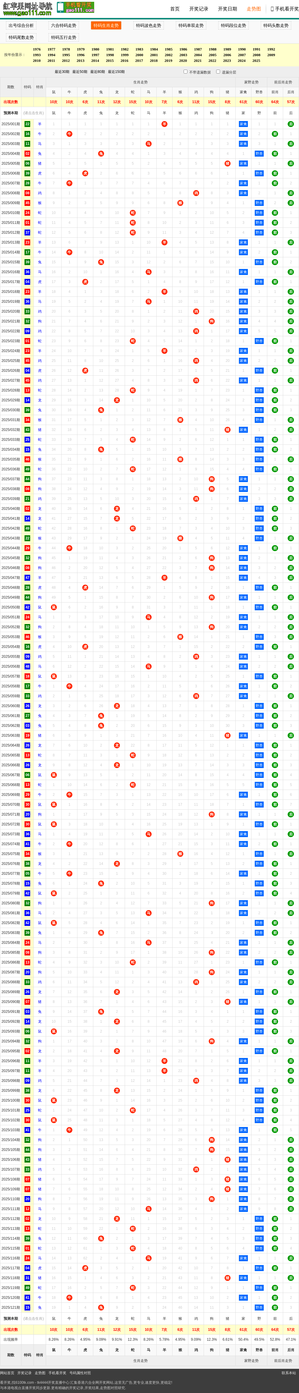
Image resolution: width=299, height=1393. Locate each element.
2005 (212, 55)
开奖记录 (198, 8)
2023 (227, 60)
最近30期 (62, 72)
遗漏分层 (224, 72)
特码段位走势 (233, 25)
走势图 (254, 8)
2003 (183, 55)
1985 (169, 49)
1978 (66, 49)
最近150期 (116, 72)
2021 (198, 60)
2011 (51, 60)
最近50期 (79, 72)
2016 (124, 60)
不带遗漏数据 (196, 72)
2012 (66, 60)
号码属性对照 (80, 1373)
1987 (198, 49)
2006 (227, 55)
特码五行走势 (63, 37)
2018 (154, 60)
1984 (154, 49)
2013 (80, 60)
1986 (183, 49)
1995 (66, 55)
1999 (125, 55)
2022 (212, 60)
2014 (95, 60)
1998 (110, 55)
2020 (183, 60)
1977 (51, 49)
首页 (175, 8)
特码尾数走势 (21, 37)
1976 (37, 49)
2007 (242, 55)
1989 (227, 49)
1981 (110, 49)
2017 (139, 60)
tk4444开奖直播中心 (53, 1382)
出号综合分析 (21, 25)
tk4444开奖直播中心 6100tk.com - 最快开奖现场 (27, 9)
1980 (95, 49)
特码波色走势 (148, 25)
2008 (256, 55)
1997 (95, 55)
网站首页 (7, 1373)
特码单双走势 (191, 25)
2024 (241, 60)
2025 (256, 60)
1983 (139, 49)
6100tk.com (24, 1382)
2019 (168, 60)
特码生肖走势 (106, 25)
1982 (125, 49)
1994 (51, 55)
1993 (37, 55)
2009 (271, 55)
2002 (169, 55)
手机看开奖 (287, 8)
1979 (81, 49)
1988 (212, 49)
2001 (154, 55)
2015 (110, 60)
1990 (242, 49)
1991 (256, 49)
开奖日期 (227, 8)
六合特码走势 (63, 25)
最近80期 (97, 72)
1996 (81, 55)
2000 (139, 55)
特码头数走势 (276, 25)
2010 (37, 60)
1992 (271, 49)
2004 (198, 55)
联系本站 (289, 1373)
